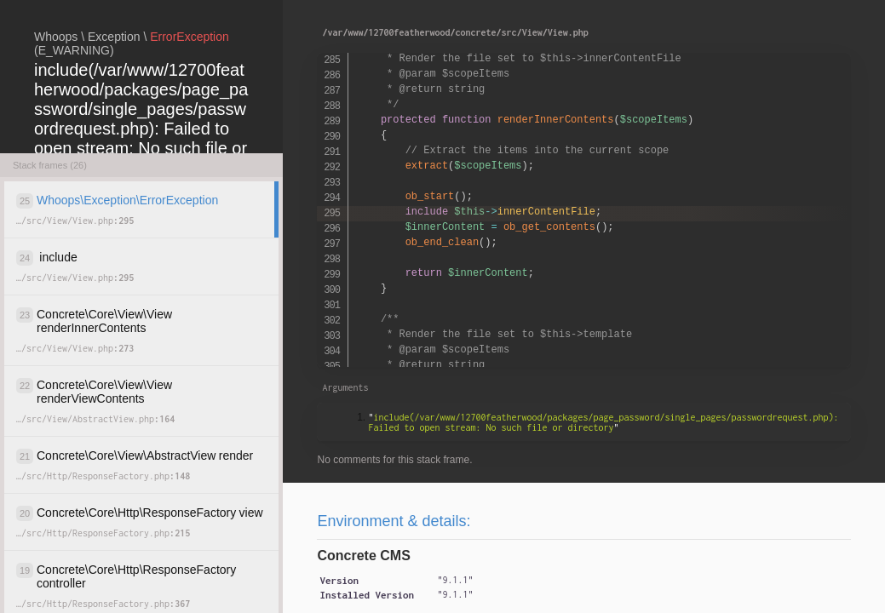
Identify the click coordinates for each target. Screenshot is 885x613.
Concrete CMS (363, 555)
